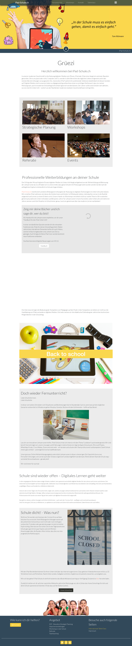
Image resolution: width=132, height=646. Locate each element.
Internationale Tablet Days (97, 629)
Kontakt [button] (15, 625)
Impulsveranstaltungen (57, 626)
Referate (52, 631)
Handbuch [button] (44, 246)
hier (97, 579)
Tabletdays (91, 2)
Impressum (92, 631)
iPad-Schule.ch (27, 192)
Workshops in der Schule (57, 629)
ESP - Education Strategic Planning (61, 624)
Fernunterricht (57, 2)
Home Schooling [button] (66, 590)
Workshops (70, 2)
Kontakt (81, 2)
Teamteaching (53, 634)
